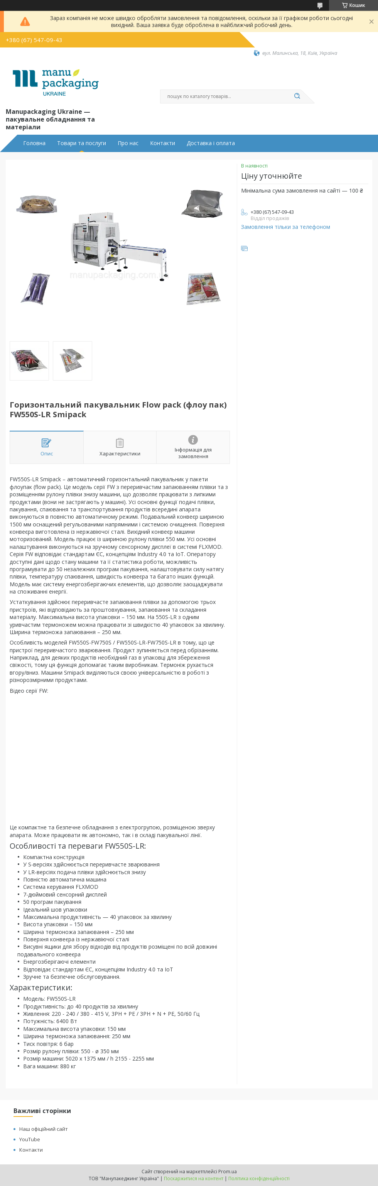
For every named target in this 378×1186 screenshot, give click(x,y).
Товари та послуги (81, 143)
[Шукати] (297, 96)
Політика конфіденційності (259, 1178)
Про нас (128, 143)
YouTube (29, 1139)
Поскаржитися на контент (193, 1178)
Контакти (162, 143)
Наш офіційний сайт (43, 1128)
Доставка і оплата (211, 143)
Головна (34, 143)
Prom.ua (227, 1171)
